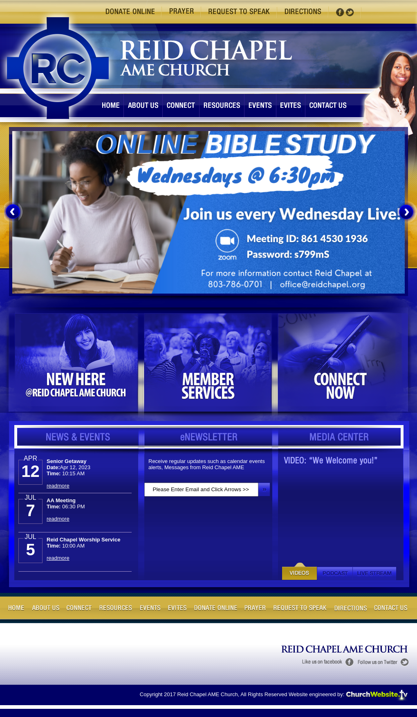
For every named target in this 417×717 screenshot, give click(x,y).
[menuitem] (14, 211)
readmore (58, 486)
